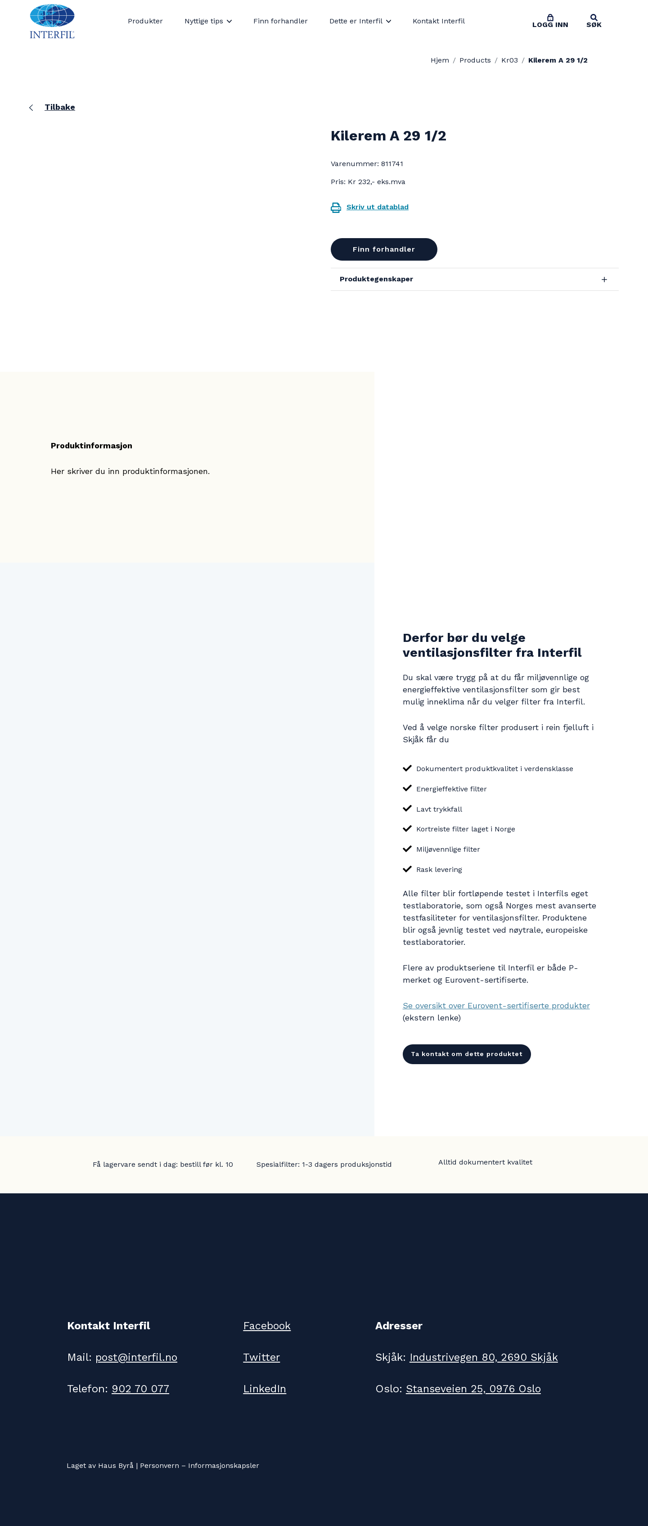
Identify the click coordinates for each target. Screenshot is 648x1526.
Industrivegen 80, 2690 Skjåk (486, 1357)
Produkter (145, 21)
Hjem (440, 60)
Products (475, 60)
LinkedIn (265, 1388)
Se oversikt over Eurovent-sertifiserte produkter (496, 1005)
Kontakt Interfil (439, 21)
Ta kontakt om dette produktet (466, 1053)
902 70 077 (141, 1388)
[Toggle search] (594, 21)
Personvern (159, 1465)
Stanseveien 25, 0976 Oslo (475, 1388)
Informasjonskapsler (223, 1465)
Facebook (267, 1325)
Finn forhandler (280, 21)
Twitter (261, 1357)
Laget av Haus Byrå (100, 1465)
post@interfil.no (137, 1357)
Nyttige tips (203, 21)
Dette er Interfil (355, 21)
